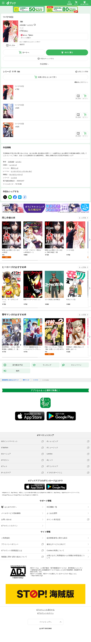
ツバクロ (14, 178)
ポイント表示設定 (53, 519)
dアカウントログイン (9, 526)
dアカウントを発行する (45, 610)
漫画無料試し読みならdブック (10, 380)
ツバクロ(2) (19, 105)
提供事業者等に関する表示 (57, 538)
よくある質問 (52, 513)
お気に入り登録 (83, 71)
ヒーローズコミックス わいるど (21, 171)
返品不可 (22, 44)
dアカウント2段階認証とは (11, 550)
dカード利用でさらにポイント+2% (29, 42)
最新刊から (84, 82)
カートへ (25, 52)
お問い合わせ (6, 519)
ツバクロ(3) (19, 124)
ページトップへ (45, 622)
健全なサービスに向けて (56, 544)
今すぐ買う (69, 52)
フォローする (35, 25)
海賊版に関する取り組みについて (14, 557)
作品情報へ (44, 64)
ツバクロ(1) (19, 86)
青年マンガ (14, 168)
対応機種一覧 (52, 507)
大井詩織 (23, 25)
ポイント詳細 (25, 38)
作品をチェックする (47, 58)
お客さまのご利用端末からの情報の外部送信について (65, 557)
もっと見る (82, 218)
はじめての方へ (9, 507)
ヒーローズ (13, 165)
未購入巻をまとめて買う (47, 77)
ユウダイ (30, 25)
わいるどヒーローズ (16, 174)
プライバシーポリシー (9, 544)
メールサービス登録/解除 (11, 513)
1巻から (77, 82)
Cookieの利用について (55, 550)
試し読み (12, 45)
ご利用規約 (5, 538)
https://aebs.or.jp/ (37, 575)
